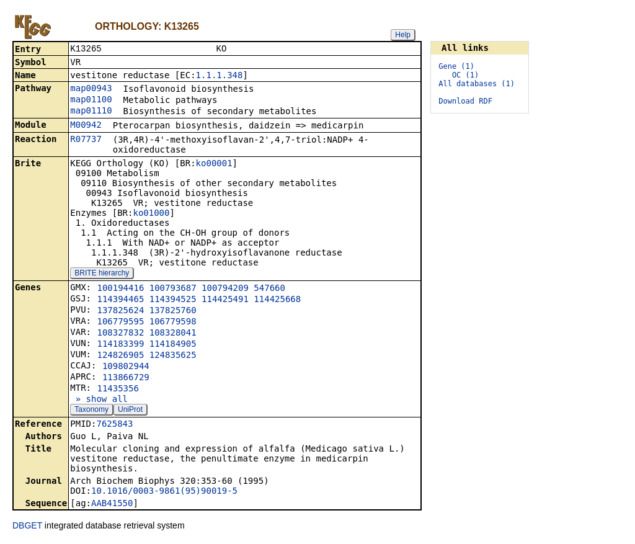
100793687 (173, 289)
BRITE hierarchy (101, 274)
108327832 (120, 334)
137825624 (120, 311)
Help (403, 34)
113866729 (125, 378)
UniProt (130, 410)
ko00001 (214, 164)
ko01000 (151, 214)
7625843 (114, 425)
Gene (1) (456, 66)
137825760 (173, 311)
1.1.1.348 (219, 76)
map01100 (91, 100)
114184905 (173, 345)
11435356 (117, 390)
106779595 (120, 323)
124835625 (173, 356)
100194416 (120, 289)
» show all (99, 400)
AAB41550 (112, 504)
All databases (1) (476, 83)
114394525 (173, 300)
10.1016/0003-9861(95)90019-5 (164, 492)
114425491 (225, 300)
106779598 (173, 323)
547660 (269, 289)
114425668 (277, 300)
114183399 (120, 345)
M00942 (86, 126)
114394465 (120, 300)
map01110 (91, 112)
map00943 (91, 89)
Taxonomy (91, 410)
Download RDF (465, 101)
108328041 (173, 334)
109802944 (125, 367)
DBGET (27, 527)
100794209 (225, 289)
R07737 (86, 140)
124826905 (120, 356)
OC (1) (465, 75)
